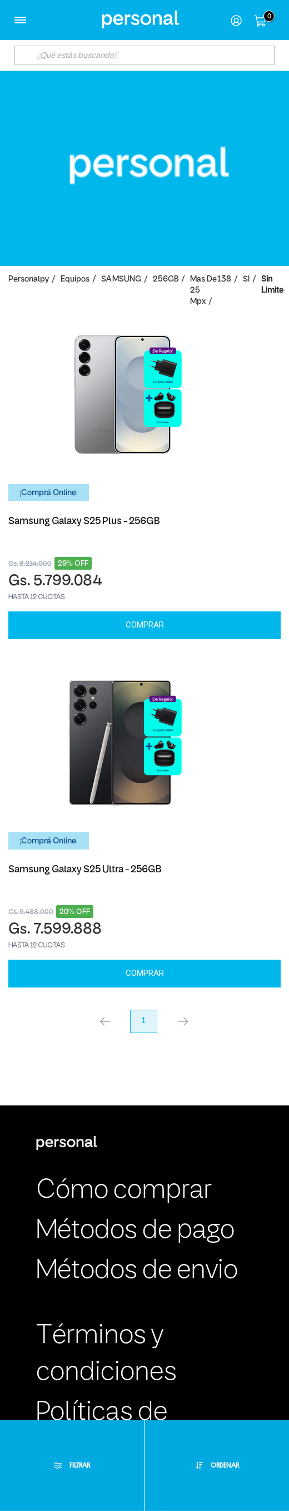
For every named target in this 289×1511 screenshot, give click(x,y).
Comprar (145, 625)
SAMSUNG (121, 279)
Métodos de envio (137, 1271)
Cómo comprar (124, 1191)
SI (246, 279)
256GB (165, 279)
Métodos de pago (135, 1231)
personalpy (28, 279)
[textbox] (144, 55)
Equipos (75, 279)
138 (224, 279)
